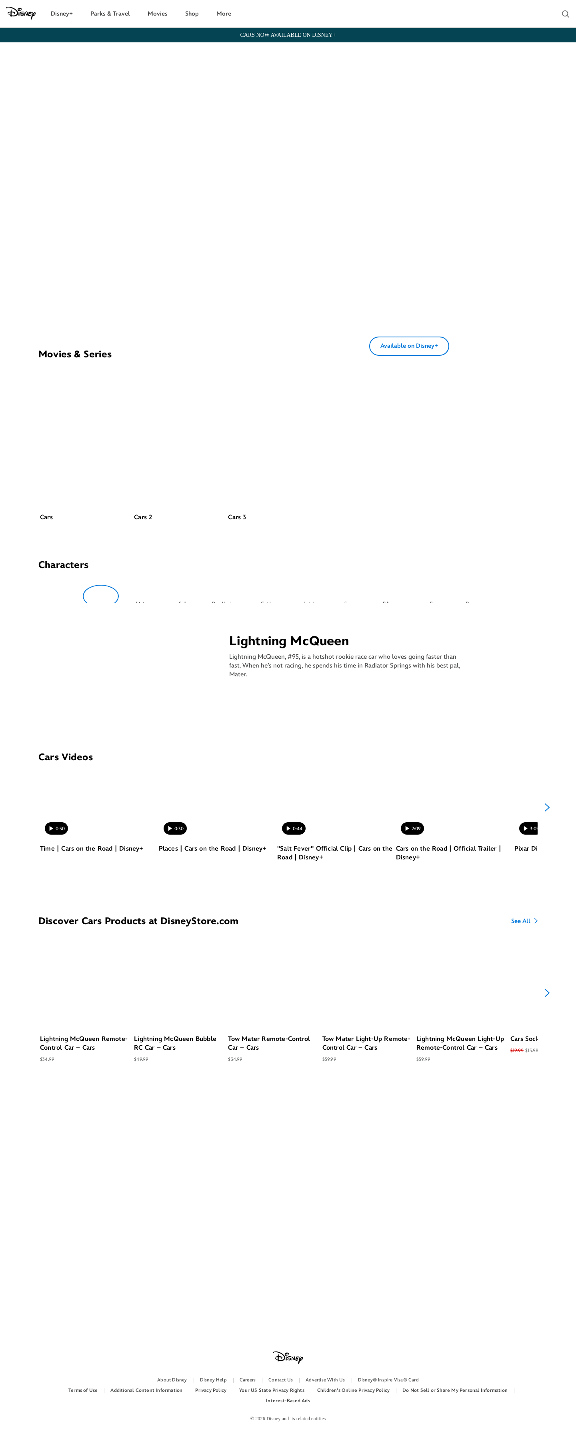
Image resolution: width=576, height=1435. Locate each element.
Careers (248, 1380)
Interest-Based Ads (288, 1401)
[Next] (547, 1056)
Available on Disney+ (409, 450)
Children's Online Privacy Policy (353, 1390)
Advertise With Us (325, 1380)
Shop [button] (192, 14)
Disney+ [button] (62, 14)
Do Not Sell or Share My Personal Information (455, 1390)
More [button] (223, 14)
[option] (86, 758)
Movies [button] (158, 14)
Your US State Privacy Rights (271, 1390)
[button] (565, 14)
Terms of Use (83, 1390)
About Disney (172, 1380)
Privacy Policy (210, 1390)
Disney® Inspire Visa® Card (388, 1380)
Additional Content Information (146, 1390)
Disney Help (213, 1380)
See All (520, 1171)
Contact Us (280, 1380)
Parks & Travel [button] (110, 14)
